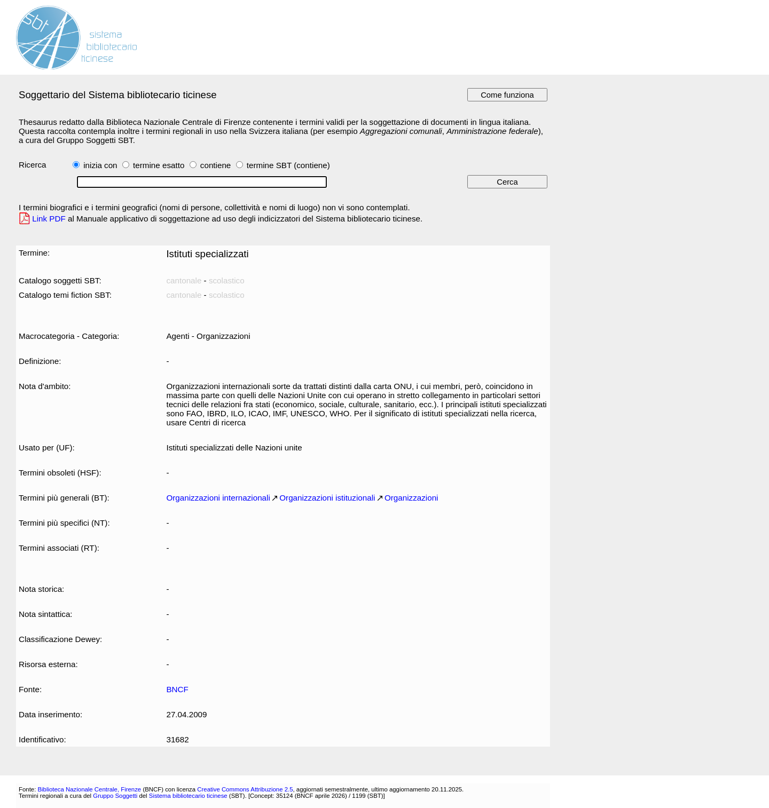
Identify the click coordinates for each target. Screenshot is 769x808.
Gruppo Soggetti (115, 796)
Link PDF (49, 218)
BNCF (177, 689)
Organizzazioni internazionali (218, 497)
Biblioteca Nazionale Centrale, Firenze (89, 789)
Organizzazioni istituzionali (327, 497)
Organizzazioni (411, 497)
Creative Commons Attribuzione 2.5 (245, 789)
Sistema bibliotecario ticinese (188, 796)
